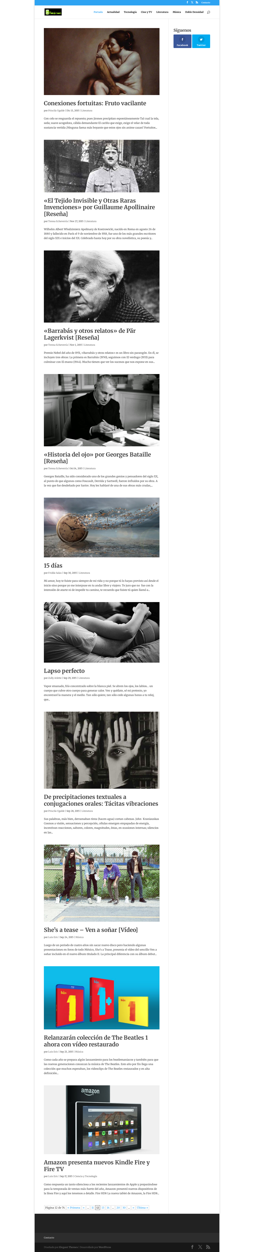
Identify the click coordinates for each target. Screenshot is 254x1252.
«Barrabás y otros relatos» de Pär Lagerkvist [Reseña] (90, 334)
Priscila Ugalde (56, 110)
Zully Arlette (55, 677)
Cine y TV (146, 12)
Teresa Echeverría (58, 221)
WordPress (105, 1247)
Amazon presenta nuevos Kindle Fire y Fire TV (97, 1166)
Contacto (205, 3)
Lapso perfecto (64, 670)
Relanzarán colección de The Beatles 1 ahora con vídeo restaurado (96, 1041)
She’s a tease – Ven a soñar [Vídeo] (91, 929)
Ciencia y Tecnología (85, 1176)
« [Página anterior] (84, 1207)
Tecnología (130, 12)
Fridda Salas (55, 572)
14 (108, 1207)
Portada (98, 12)
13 (103, 1207)
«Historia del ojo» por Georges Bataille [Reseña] (97, 458)
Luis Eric (53, 937)
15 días (53, 565)
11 (93, 1207)
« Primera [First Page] (73, 1207)
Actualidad (113, 12)
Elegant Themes (68, 1247)
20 (118, 1207)
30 (124, 1207)
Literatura (162, 12)
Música (177, 12)
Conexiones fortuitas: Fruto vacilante (95, 103)
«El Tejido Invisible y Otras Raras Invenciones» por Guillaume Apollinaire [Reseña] (99, 207)
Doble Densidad (194, 12)
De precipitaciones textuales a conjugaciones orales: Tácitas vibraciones (101, 800)
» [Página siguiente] (133, 1207)
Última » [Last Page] (142, 1207)
